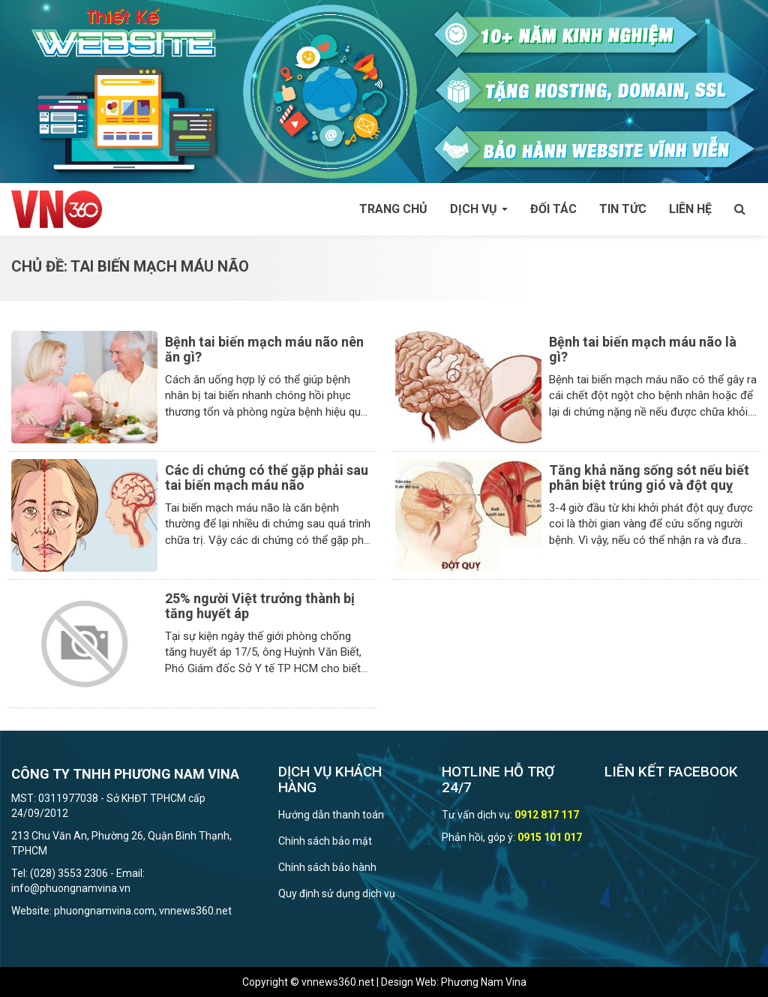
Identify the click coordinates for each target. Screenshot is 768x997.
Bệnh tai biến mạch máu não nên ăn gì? (264, 349)
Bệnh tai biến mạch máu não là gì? (642, 349)
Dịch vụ (479, 209)
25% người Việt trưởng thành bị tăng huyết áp (260, 605)
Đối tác (553, 209)
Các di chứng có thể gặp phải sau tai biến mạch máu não (266, 477)
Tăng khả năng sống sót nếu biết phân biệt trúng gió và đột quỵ (649, 477)
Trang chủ (393, 209)
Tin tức (622, 209)
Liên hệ (690, 209)
